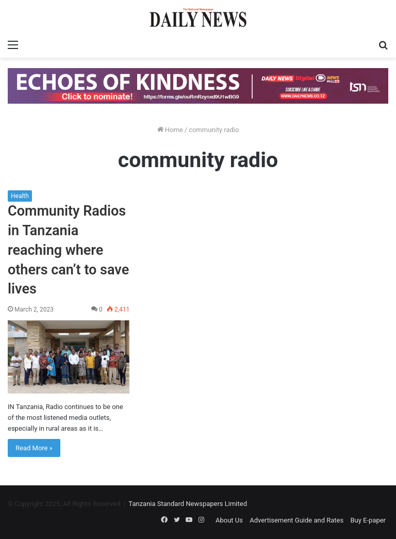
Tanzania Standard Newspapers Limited (187, 504)
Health (20, 196)
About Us (229, 520)
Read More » (34, 448)
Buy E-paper (368, 520)
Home (170, 130)
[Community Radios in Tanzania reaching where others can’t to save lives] (68, 357)
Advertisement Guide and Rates (296, 520)
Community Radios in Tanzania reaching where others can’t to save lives (68, 250)
